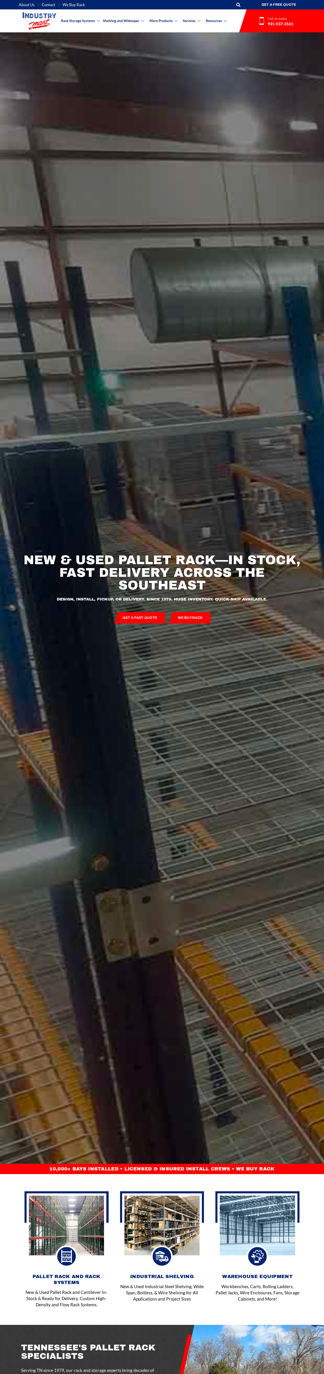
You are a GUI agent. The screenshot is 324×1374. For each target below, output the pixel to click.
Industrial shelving (162, 1276)
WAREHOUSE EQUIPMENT (257, 1276)
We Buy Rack (74, 5)
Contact (48, 5)
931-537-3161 (280, 23)
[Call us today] (262, 21)
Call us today (277, 18)
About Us (26, 5)
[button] (238, 4)
